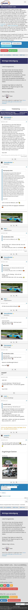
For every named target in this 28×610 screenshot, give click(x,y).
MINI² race (22, 55)
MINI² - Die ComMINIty (5, 55)
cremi (5, 396)
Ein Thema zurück (6, 485)
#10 (26, 440)
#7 (26, 349)
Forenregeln (4, 597)
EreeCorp (15, 607)
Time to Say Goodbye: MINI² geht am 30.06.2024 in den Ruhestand (14, 102)
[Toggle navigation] (25, 2)
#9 (26, 400)
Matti (5, 228)
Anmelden (4, 50)
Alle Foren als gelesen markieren (9, 588)
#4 (26, 261)
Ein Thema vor (14, 485)
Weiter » (3, 109)
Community (2, 24)
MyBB (19, 606)
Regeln (1, 25)
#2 (26, 166)
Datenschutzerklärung (13, 25)
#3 (26, 233)
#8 (26, 377)
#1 (26, 121)
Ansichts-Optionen (23, 112)
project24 (6, 435)
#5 (26, 303)
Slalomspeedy (7, 117)
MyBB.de (11, 606)
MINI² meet (15, 55)
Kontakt (3, 600)
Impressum (13, 597)
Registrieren (12, 50)
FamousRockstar (8, 162)
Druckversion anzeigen (6, 496)
